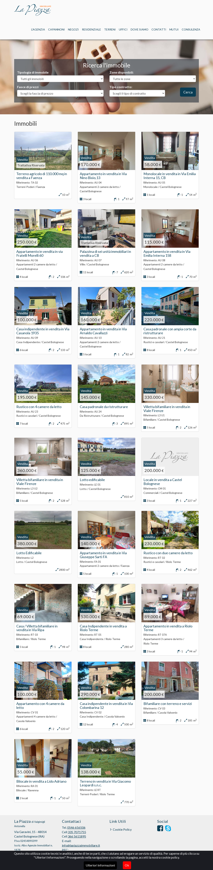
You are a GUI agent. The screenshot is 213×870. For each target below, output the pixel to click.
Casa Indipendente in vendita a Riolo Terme (103, 628)
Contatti (158, 29)
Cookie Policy (122, 829)
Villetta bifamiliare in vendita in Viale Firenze (166, 409)
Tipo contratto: (120, 87)
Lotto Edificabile (29, 553)
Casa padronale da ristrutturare (104, 407)
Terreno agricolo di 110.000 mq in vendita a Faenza (41, 176)
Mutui (174, 29)
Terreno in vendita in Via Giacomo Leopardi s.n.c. (105, 783)
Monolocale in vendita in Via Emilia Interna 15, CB (169, 176)
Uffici (123, 29)
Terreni (110, 29)
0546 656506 (76, 827)
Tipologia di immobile (33, 72)
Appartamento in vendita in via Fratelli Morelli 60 (39, 253)
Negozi (73, 29)
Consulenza (191, 29)
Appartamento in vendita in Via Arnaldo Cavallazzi (103, 331)
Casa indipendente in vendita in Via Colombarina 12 (106, 705)
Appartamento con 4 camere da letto (40, 705)
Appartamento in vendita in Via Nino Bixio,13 (103, 176)
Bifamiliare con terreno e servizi (167, 703)
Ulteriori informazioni (100, 865)
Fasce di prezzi (28, 87)
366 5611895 (77, 836)
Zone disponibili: (121, 72)
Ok (127, 865)
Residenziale (91, 29)
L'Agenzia (38, 29)
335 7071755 (77, 832)
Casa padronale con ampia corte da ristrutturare (169, 331)
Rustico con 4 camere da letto (39, 407)
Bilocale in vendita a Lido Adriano (41, 781)
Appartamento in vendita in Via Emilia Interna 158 (166, 253)
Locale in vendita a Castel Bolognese (162, 481)
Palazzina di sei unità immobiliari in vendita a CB (105, 253)
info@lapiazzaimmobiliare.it (81, 845)
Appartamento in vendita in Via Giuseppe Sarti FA (103, 555)
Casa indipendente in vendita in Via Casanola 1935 (42, 331)
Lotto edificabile (92, 479)
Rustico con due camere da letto (168, 553)
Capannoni (56, 29)
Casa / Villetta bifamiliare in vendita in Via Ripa (37, 628)
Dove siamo (139, 29)
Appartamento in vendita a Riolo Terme (167, 628)
